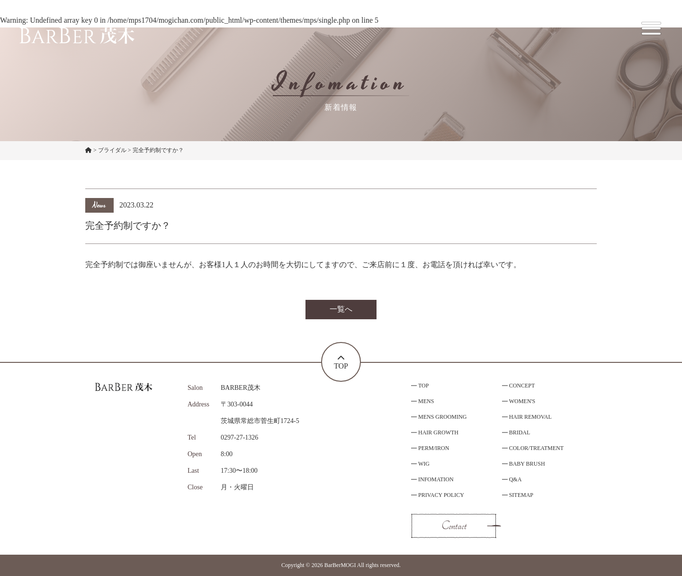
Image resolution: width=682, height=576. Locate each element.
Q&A (515, 479)
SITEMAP (521, 495)
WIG (424, 464)
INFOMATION (436, 479)
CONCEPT (522, 385)
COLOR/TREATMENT (536, 448)
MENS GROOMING (442, 417)
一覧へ (341, 309)
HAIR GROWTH (438, 432)
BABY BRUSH (527, 464)
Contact (454, 525)
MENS (426, 401)
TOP (423, 385)
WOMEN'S (522, 401)
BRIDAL (519, 432)
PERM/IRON (433, 448)
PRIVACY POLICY (441, 495)
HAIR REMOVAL (530, 417)
